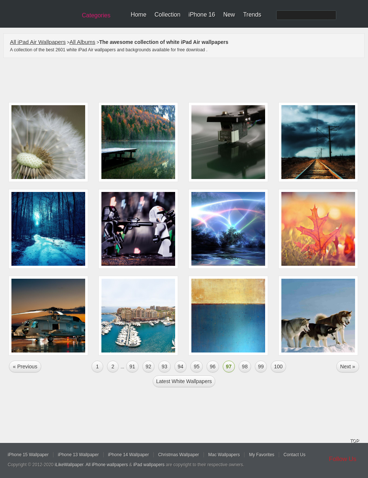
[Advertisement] (189, 80)
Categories (96, 15)
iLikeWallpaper (69, 464)
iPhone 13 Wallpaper (78, 454)
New (229, 14)
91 (132, 366)
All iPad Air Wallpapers (38, 42)
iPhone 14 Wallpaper (128, 454)
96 (213, 366)
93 (164, 366)
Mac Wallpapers (224, 454)
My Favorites (261, 454)
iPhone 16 (201, 14)
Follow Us (343, 458)
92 (149, 366)
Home (138, 14)
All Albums (83, 42)
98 (245, 366)
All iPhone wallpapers (107, 464)
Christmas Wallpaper (178, 454)
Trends (252, 14)
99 (261, 366)
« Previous (25, 366)
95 (196, 366)
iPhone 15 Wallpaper (28, 454)
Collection (167, 14)
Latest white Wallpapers (184, 381)
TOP (354, 440)
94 (181, 366)
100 (278, 366)
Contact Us (294, 454)
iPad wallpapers (149, 464)
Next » (347, 366)
